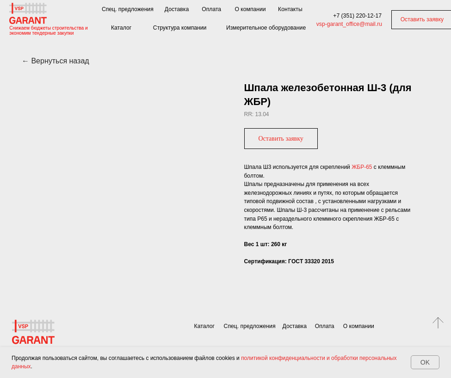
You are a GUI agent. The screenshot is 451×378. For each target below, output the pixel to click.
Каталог (121, 28)
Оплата (211, 9)
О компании (250, 9)
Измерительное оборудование (266, 28)
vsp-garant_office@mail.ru (349, 24)
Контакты (290, 9)
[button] (281, 138)
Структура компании (180, 28)
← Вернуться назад (55, 61)
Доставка (177, 9)
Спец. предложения (128, 9)
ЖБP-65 (362, 167)
